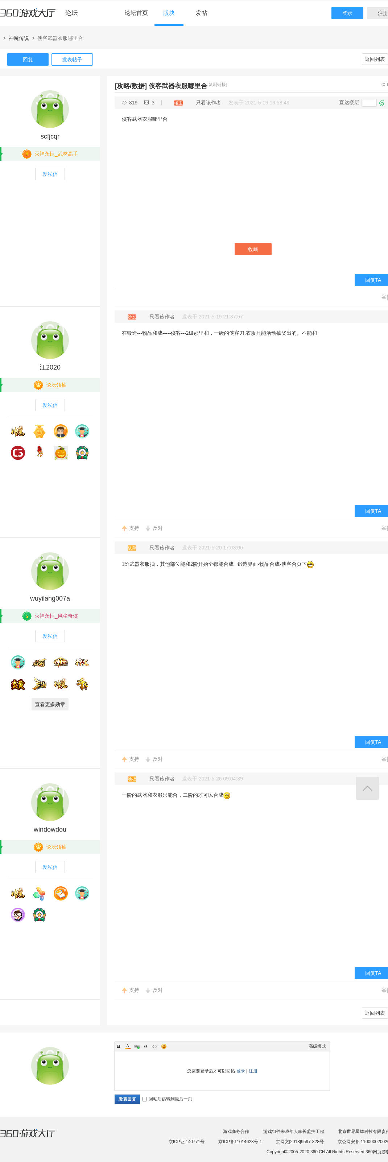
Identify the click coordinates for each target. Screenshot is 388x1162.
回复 (28, 59)
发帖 (201, 13)
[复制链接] (217, 84)
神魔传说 (19, 38)
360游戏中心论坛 (42, 16)
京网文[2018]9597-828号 (300, 1141)
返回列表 (375, 59)
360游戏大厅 (35, 1138)
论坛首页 (136, 13)
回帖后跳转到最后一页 (167, 1098)
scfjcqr (50, 136)
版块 (169, 13)
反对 (158, 528)
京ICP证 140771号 (187, 1141)
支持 (134, 528)
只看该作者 (208, 103)
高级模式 (317, 1046)
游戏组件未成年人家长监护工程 (293, 1131)
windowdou (50, 829)
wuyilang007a (50, 598)
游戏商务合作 (236, 1131)
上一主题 (383, 84)
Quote (145, 1046)
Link (136, 1046)
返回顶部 (367, 788)
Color (127, 1046)
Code (154, 1046)
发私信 (50, 174)
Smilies (164, 1046)
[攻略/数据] (131, 86)
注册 (253, 1071)
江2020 (50, 367)
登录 (347, 13)
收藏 (253, 249)
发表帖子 (72, 59)
